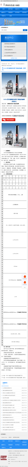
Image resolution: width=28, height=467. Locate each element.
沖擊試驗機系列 (8, 49)
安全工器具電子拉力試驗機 (8, 424)
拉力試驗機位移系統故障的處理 (9, 395)
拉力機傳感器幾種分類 (7, 388)
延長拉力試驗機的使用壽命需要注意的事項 (11, 422)
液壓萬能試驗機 (16, 437)
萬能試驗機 (10, 156)
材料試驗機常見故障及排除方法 (9, 429)
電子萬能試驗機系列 (9, 46)
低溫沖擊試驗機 (6, 397)
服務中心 (3, 12)
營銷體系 (10, 12)
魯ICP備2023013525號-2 (13, 457)
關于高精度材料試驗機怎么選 (8, 405)
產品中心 (17, 9)
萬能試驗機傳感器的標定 (7, 390)
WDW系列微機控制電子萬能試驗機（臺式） (16, 377)
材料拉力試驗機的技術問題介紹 (9, 392)
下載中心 (3, 15)
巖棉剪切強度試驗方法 (7, 415)
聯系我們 (24, 12)
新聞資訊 (24, 9)
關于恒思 (10, 9)
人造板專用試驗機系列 (10, 52)
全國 (10, 15)
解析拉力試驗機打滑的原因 (8, 427)
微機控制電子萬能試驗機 (6, 65)
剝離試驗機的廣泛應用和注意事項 (9, 410)
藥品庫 (10, 437)
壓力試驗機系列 (8, 55)
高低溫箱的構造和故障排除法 (8, 420)
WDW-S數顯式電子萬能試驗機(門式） (14, 375)
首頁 (3, 9)
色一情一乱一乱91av (4, 466)
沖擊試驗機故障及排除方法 (8, 417)
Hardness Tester (4, 437)
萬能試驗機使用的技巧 (7, 402)
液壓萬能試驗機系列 (9, 43)
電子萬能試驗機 (16, 152)
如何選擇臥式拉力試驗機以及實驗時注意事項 (12, 400)
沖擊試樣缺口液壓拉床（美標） (9, 407)
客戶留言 (17, 12)
